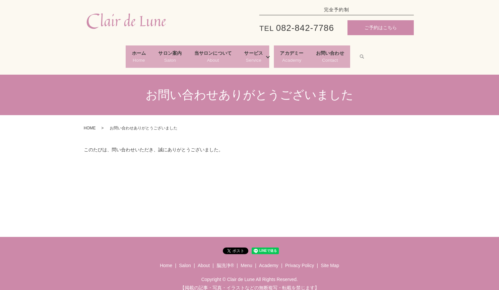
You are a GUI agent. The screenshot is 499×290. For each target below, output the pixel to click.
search (397, 53)
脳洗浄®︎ (225, 259)
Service (260, 53)
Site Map (330, 259)
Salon (151, 53)
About (207, 53)
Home (108, 53)
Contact (360, 53)
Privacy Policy (299, 259)
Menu (246, 259)
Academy (309, 53)
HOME (90, 121)
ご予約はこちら (380, 27)
